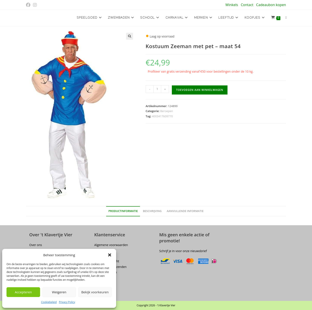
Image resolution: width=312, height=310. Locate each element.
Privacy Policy (67, 302)
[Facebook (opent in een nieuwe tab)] (29, 5)
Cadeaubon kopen (271, 4)
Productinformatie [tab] (123, 211)
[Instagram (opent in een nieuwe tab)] (35, 5)
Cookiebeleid (49, 302)
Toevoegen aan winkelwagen (199, 90)
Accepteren (23, 292)
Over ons (35, 245)
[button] (109, 255)
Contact (247, 4)
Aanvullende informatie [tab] (185, 211)
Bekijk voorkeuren (95, 292)
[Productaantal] (157, 89)
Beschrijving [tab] (152, 211)
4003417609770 (162, 116)
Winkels (231, 4)
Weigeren (59, 292)
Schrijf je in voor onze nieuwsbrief (183, 251)
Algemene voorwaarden (111, 245)
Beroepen (166, 111)
